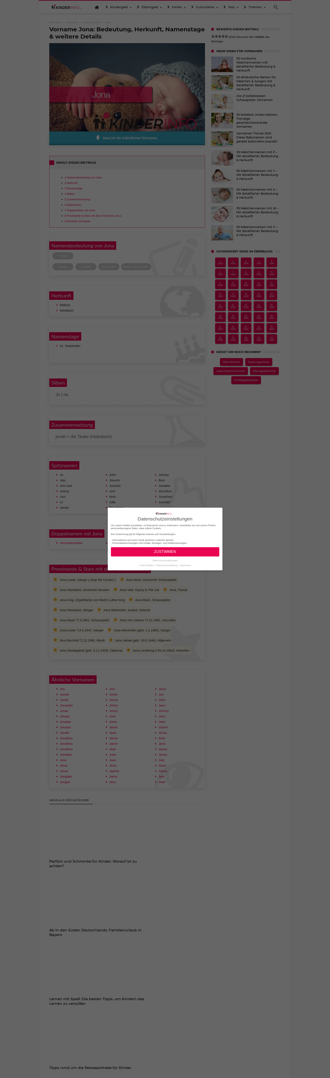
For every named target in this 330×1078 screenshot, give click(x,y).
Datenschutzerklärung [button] (167, 565)
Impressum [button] (185, 565)
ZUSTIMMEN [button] (165, 551)
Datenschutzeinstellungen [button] (165, 560)
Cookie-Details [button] (146, 565)
